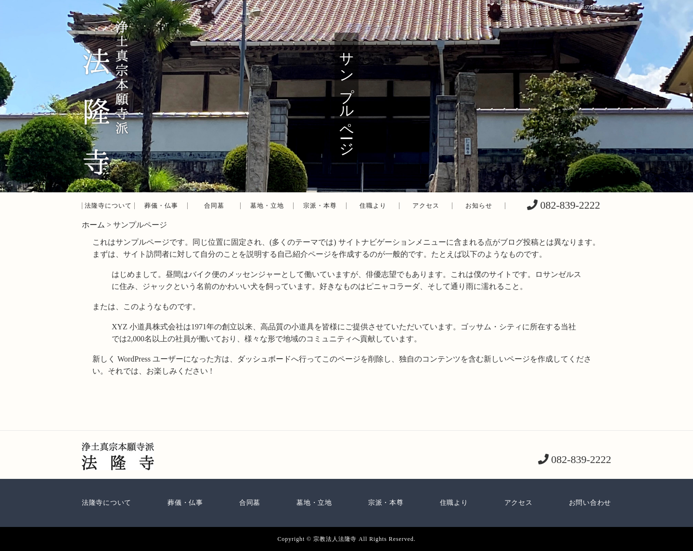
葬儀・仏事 (161, 205)
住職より (372, 205)
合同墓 (214, 205)
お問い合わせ (590, 502)
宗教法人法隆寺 (335, 539)
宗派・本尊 (320, 205)
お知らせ (478, 205)
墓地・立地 (267, 205)
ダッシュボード (264, 359)
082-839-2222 (569, 205)
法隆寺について (108, 205)
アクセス (425, 205)
